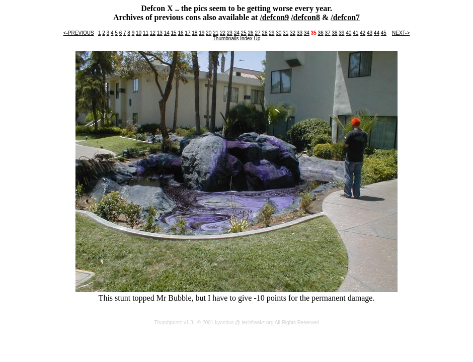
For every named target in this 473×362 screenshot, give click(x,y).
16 (180, 33)
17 (187, 33)
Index (246, 38)
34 (306, 33)
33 (299, 33)
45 (383, 33)
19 (201, 33)
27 (257, 33)
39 (341, 33)
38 (334, 33)
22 (222, 33)
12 (152, 33)
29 (271, 33)
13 (160, 33)
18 (194, 33)
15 (174, 33)
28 (264, 33)
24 (237, 33)
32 (292, 33)
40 (348, 33)
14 (167, 33)
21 (215, 33)
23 (229, 33)
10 (138, 33)
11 (145, 33)
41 (355, 33)
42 (362, 33)
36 (321, 33)
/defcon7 (345, 17)
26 (251, 33)
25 (244, 33)
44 (376, 33)
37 (327, 33)
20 (208, 33)
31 (285, 33)
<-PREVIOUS (78, 33)
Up (257, 38)
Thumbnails (226, 38)
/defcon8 (305, 17)
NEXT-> (401, 33)
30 (278, 33)
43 (369, 33)
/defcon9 (274, 17)
